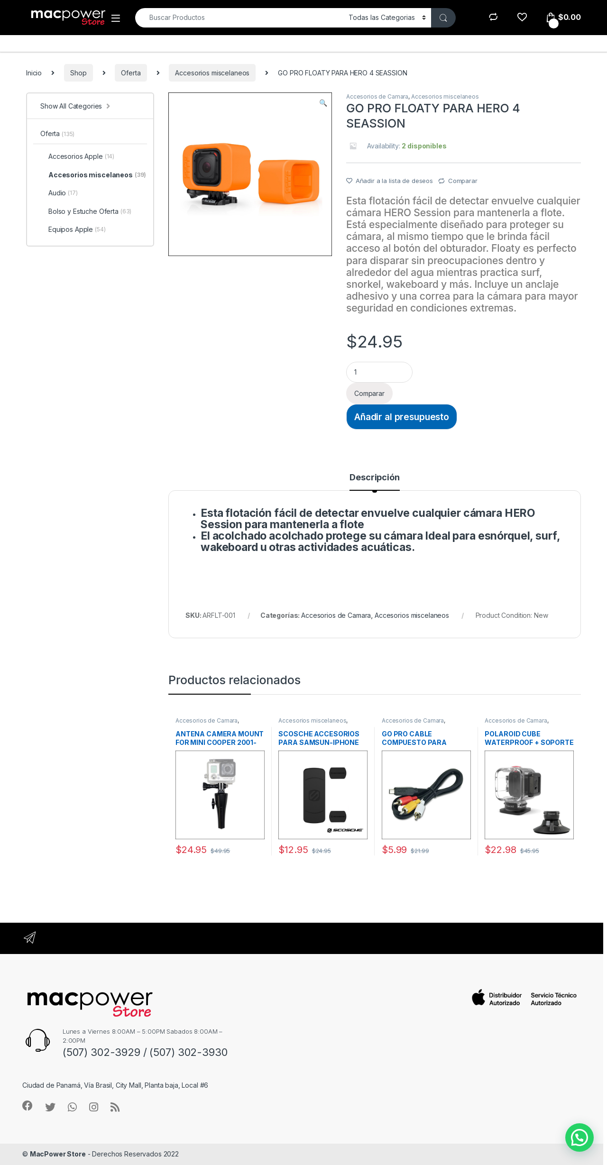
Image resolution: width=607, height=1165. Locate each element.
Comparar (463, 180)
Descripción (374, 477)
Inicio (34, 73)
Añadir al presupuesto (401, 416)
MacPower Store (58, 1154)
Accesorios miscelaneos (212, 73)
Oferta (130, 73)
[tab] (374, 481)
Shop (78, 73)
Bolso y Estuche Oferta (85, 211)
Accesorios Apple (77, 156)
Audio (59, 193)
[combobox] (239, 18)
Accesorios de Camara (377, 96)
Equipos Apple (73, 229)
